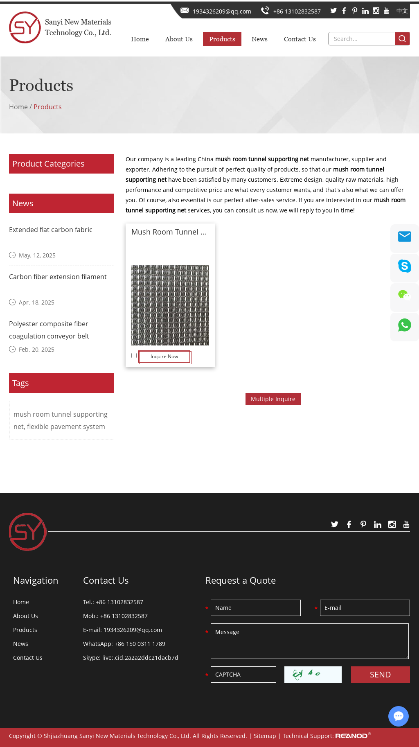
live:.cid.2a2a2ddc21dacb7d (140, 657)
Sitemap (265, 736)
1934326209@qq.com (222, 11)
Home (140, 39)
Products (222, 39)
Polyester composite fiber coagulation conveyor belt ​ (50, 330)
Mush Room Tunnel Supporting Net (170, 232)
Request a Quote (240, 580)
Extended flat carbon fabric (50, 229)
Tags (20, 382)
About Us (179, 39)
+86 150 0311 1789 (140, 644)
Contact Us (300, 39)
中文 (402, 10)
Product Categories (48, 163)
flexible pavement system (66, 426)
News (260, 39)
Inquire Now (164, 356)
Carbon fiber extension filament (58, 276)
